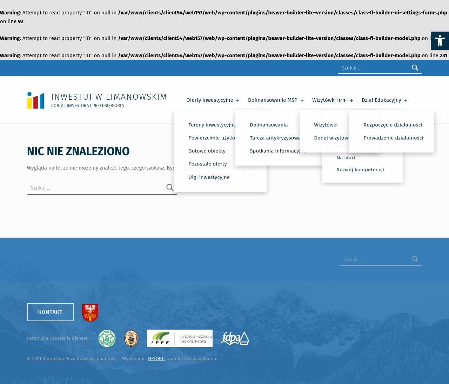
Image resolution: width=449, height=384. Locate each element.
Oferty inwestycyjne (213, 100)
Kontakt (50, 312)
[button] (440, 41)
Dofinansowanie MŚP (276, 100)
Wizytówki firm (333, 100)
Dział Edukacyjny (385, 100)
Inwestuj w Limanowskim (109, 97)
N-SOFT (156, 359)
